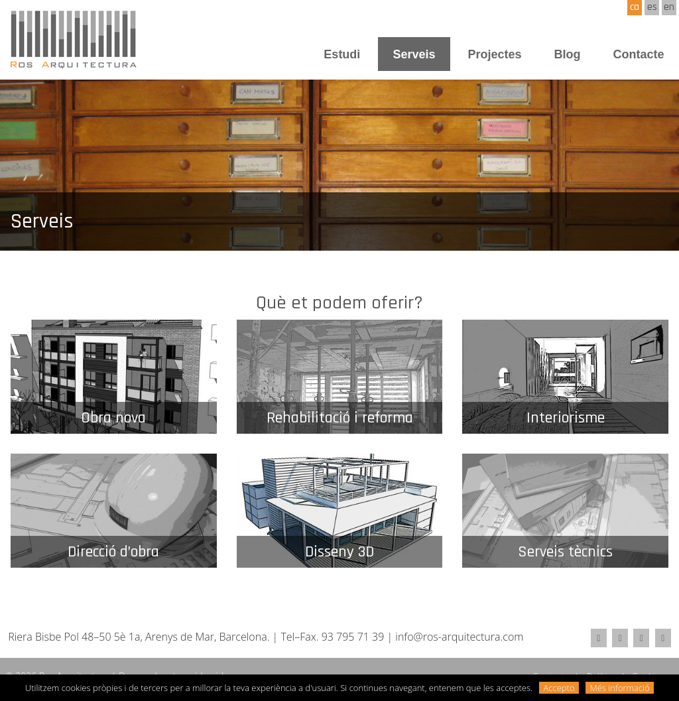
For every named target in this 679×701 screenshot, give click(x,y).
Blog (567, 54)
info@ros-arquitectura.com (459, 636)
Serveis (414, 54)
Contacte (638, 54)
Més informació (620, 688)
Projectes (494, 54)
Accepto (559, 688)
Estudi (342, 54)
